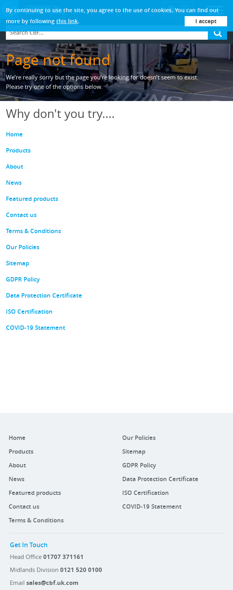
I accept (205, 21)
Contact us (21, 215)
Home (14, 134)
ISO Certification (29, 311)
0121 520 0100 (81, 570)
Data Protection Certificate (44, 295)
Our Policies (22, 247)
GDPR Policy (23, 279)
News (14, 182)
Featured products (32, 199)
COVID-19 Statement (35, 327)
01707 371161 (63, 557)
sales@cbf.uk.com (52, 583)
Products (18, 150)
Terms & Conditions (33, 231)
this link (67, 21)
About (14, 166)
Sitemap (17, 263)
